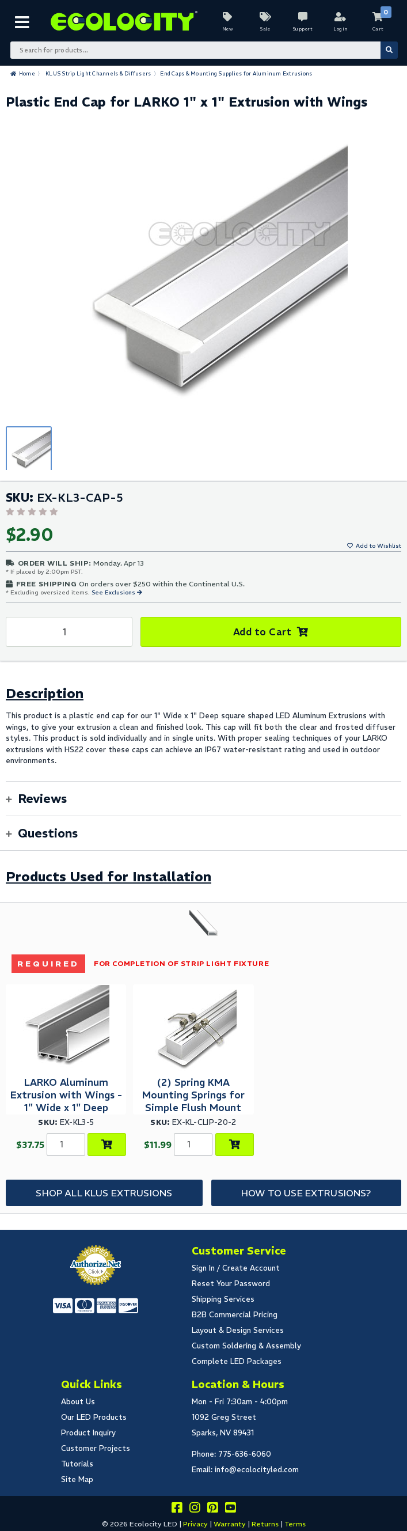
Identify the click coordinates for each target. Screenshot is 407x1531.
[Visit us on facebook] (177, 1509)
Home (27, 73)
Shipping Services (223, 1299)
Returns (265, 1523)
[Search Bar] (203, 50)
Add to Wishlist (378, 546)
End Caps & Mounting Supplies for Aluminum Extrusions (236, 73)
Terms (295, 1523)
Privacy (195, 1523)
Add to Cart (262, 632)
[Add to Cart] (234, 1144)
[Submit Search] (389, 50)
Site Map (77, 1479)
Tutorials (77, 1464)
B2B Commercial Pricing (234, 1315)
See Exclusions (114, 592)
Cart (378, 29)
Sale (265, 29)
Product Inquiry (88, 1433)
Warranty (230, 1523)
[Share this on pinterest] (212, 1509)
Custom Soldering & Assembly (246, 1346)
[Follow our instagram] (195, 1509)
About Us (78, 1402)
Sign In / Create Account (236, 1268)
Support (303, 29)
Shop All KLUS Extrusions (104, 1193)
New (228, 29)
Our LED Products (94, 1417)
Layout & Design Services (238, 1330)
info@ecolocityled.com (257, 1470)
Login (340, 29)
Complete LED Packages (237, 1361)
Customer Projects (95, 1448)
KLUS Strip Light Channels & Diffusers (98, 73)
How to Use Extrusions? (306, 1193)
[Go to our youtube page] (230, 1509)
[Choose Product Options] (107, 1144)
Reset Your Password (231, 1284)
